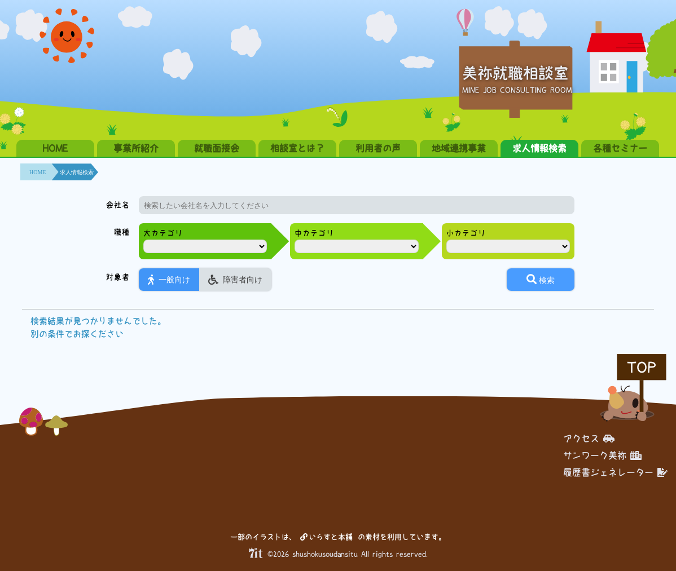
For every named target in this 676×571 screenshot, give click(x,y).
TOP (641, 367)
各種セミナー (620, 148)
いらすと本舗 (326, 537)
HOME (55, 148)
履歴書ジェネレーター (615, 472)
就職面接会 (216, 148)
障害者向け (235, 280)
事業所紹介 (136, 148)
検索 (540, 279)
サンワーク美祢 (602, 455)
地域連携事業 (459, 148)
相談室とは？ (297, 148)
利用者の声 (378, 148)
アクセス (588, 438)
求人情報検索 (539, 148)
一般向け (169, 280)
